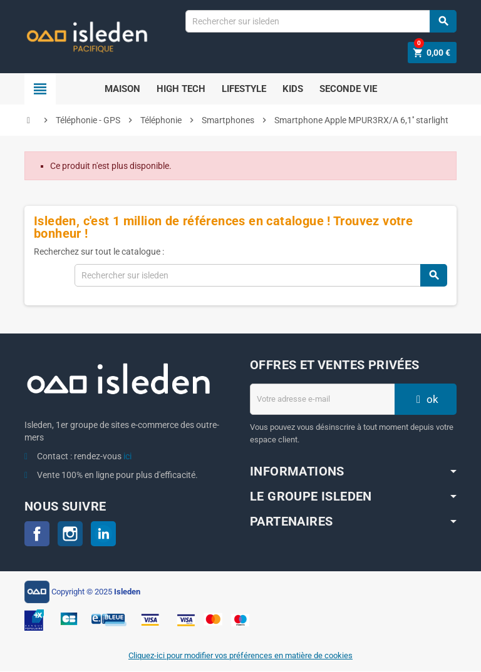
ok (425, 399)
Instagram (70, 533)
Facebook (36, 533)
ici (127, 456)
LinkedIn (103, 533)
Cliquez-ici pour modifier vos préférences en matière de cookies (240, 656)
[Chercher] (320, 21)
